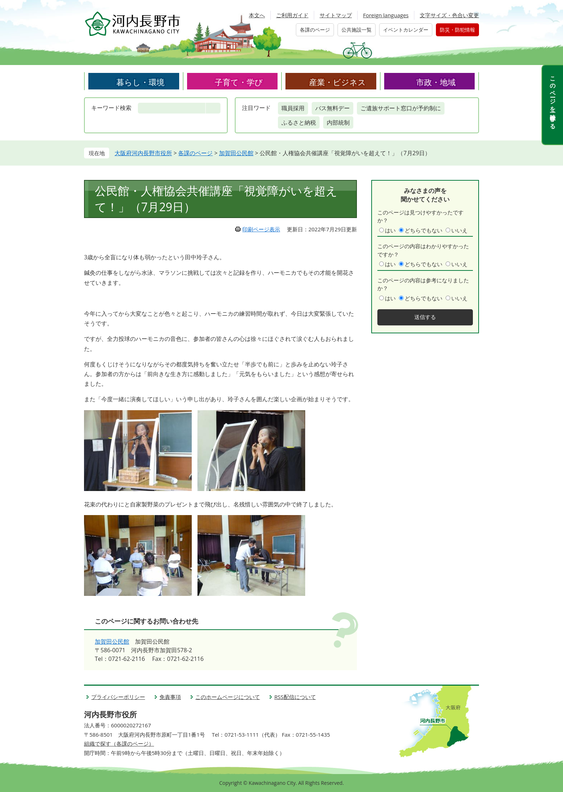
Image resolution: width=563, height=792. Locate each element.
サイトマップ (336, 15)
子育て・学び (239, 82)
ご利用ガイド (292, 15)
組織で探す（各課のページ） (119, 743)
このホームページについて (227, 696)
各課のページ (315, 29)
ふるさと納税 (299, 122)
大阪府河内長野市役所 (143, 153)
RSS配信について (295, 696)
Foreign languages (386, 15)
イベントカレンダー (405, 29)
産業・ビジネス (337, 82)
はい (390, 230)
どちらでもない (423, 230)
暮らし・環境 (140, 82)
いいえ (459, 230)
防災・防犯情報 (457, 29)
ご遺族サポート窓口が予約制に (400, 108)
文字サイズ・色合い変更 (449, 15)
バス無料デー (332, 108)
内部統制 (338, 122)
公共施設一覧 (356, 29)
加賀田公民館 (236, 153)
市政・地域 (436, 82)
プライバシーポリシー (118, 696)
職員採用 (293, 108)
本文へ (257, 15)
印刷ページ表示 (261, 229)
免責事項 (170, 696)
